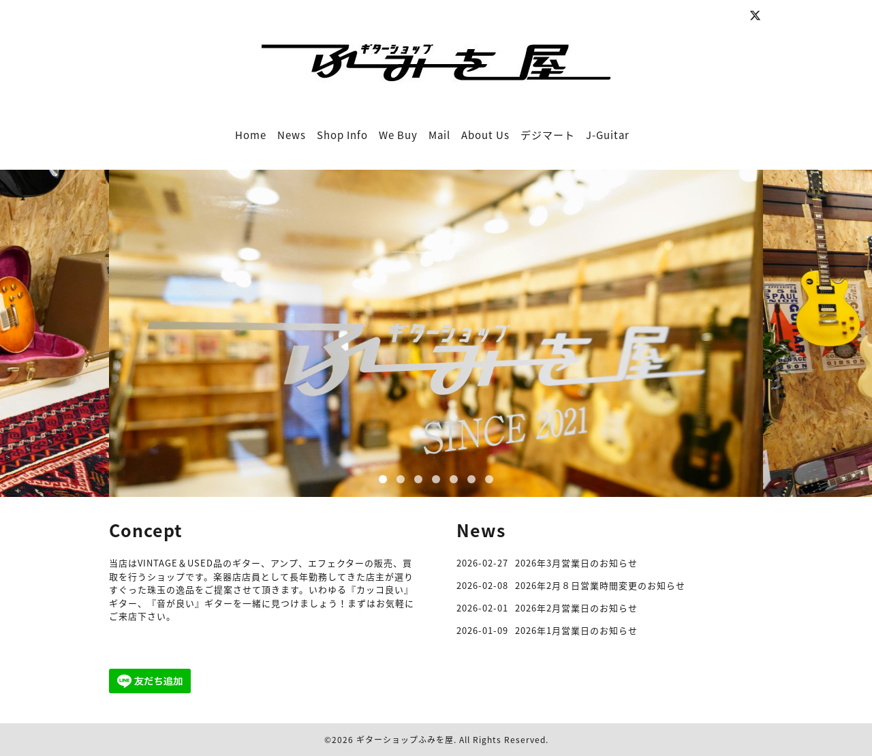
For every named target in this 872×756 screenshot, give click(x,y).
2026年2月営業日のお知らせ (576, 607)
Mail (439, 134)
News (291, 134)
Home (250, 134)
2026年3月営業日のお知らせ (576, 562)
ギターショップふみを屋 (405, 740)
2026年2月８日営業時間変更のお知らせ (600, 585)
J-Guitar (607, 134)
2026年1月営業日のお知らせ (576, 630)
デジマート (547, 134)
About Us (485, 134)
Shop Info (342, 134)
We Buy (398, 134)
